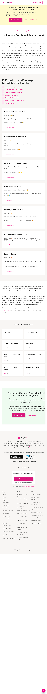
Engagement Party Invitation (13, 92)
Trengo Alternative (36, 523)
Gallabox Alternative (36, 512)
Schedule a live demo (31, 19)
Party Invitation (9, 103)
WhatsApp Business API (23, 510)
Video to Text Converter (8, 538)
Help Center (5, 502)
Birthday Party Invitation (12, 98)
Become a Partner (7, 519)
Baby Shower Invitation (12, 95)
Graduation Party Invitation (13, 87)
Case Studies (5, 505)
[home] (7, 3)
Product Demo (37, 2)
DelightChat (5, 310)
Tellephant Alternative (37, 515)
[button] (44, 3)
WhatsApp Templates (23, 31)
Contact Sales (23, 479)
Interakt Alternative (36, 494)
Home (4, 494)
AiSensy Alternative (36, 509)
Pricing (4, 497)
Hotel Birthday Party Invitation (14, 89)
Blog (3, 500)
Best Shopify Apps (21, 535)
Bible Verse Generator (8, 531)
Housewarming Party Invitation (14, 100)
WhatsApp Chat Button (23, 532)
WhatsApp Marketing (22, 503)
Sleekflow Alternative (37, 520)
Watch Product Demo (8, 508)
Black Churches (6, 528)
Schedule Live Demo (7, 510)
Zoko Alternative (35, 497)
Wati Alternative (35, 500)
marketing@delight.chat (28, 486)
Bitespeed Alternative (37, 507)
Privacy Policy (6, 516)
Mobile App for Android (23, 513)
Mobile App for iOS (22, 516)
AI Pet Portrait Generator (9, 526)
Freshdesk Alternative (37, 518)
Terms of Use (5, 513)
